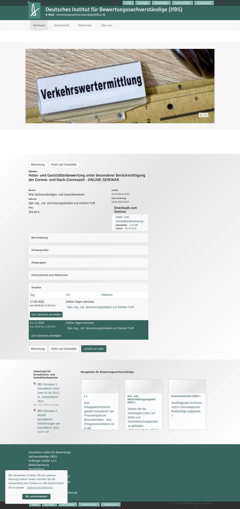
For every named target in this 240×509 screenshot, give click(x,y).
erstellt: (115, 190)
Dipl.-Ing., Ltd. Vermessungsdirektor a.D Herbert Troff (100, 307)
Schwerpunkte (39, 250)
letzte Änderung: (119, 198)
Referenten (85, 25)
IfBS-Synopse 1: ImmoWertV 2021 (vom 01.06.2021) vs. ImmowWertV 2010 (48, 393)
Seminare (39, 25)
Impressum (204, 2)
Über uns (106, 25)
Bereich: (32, 190)
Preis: (31, 208)
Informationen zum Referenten (49, 275)
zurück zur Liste (94, 348)
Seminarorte (61, 25)
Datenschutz (182, 2)
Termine (36, 287)
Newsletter (161, 2)
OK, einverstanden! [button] (36, 496)
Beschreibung (39, 237)
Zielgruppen (38, 262)
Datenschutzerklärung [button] (39, 487)
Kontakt (143, 2)
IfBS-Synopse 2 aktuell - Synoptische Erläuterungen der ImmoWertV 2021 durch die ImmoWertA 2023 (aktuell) (48, 425)
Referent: (33, 199)
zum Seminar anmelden (46, 314)
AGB (128, 2)
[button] (201, 114)
